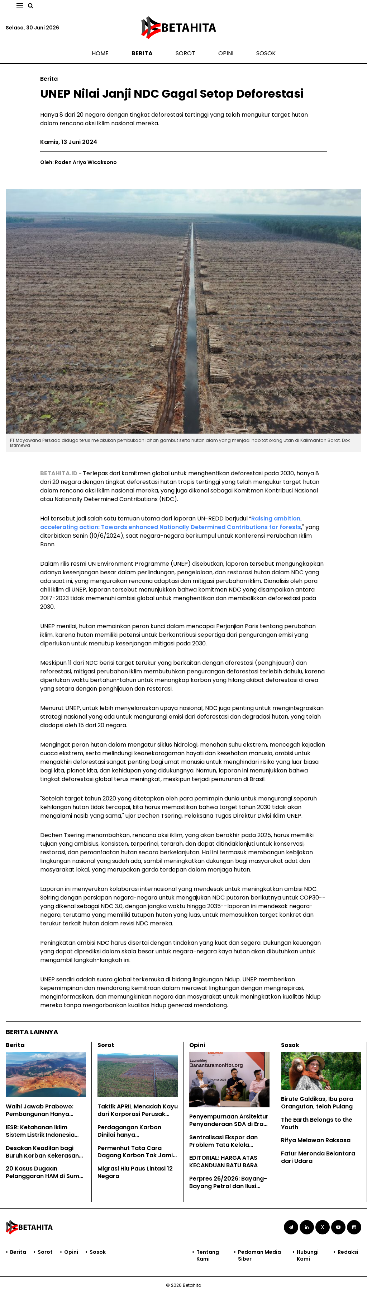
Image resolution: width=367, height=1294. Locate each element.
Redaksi (348, 1252)
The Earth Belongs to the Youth (316, 1123)
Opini (225, 53)
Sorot (185, 53)
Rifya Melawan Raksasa (316, 1140)
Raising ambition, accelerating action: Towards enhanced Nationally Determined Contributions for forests (171, 522)
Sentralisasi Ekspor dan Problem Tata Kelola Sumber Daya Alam (223, 1145)
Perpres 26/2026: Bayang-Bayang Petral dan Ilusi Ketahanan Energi (228, 1186)
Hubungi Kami (308, 1255)
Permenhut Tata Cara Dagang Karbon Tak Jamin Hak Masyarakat (136, 1155)
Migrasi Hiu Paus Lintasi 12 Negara (135, 1172)
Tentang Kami (207, 1255)
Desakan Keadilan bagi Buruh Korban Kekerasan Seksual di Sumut (42, 1155)
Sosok (266, 53)
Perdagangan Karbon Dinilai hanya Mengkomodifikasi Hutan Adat (134, 1138)
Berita (142, 53)
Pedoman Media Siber (259, 1255)
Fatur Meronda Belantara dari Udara (318, 1157)
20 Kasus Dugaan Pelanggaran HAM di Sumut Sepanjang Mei (45, 1176)
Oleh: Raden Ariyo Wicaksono (78, 162)
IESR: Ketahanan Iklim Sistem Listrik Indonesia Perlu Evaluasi (40, 1134)
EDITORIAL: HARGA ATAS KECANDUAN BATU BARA (223, 1161)
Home (100, 53)
